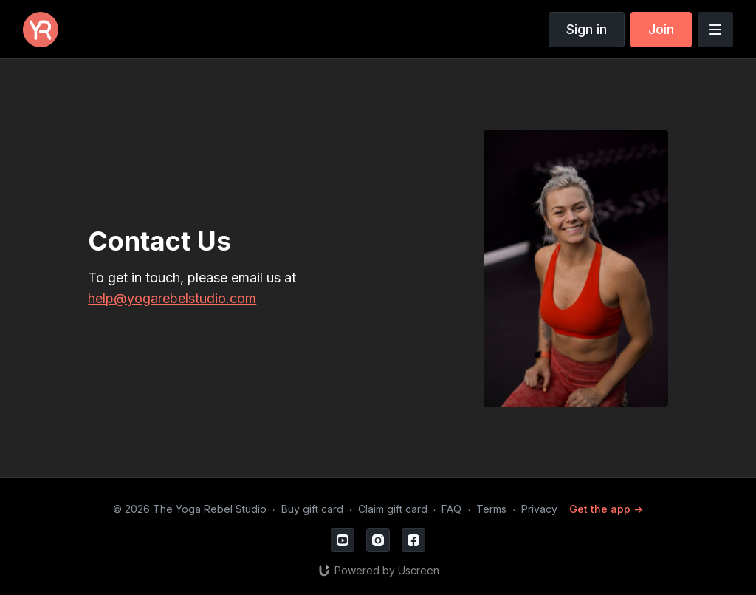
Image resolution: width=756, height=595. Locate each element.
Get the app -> (606, 509)
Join (661, 29)
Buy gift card (312, 509)
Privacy (539, 509)
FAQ (451, 509)
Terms (491, 509)
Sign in (586, 29)
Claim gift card (392, 509)
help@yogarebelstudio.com (172, 298)
